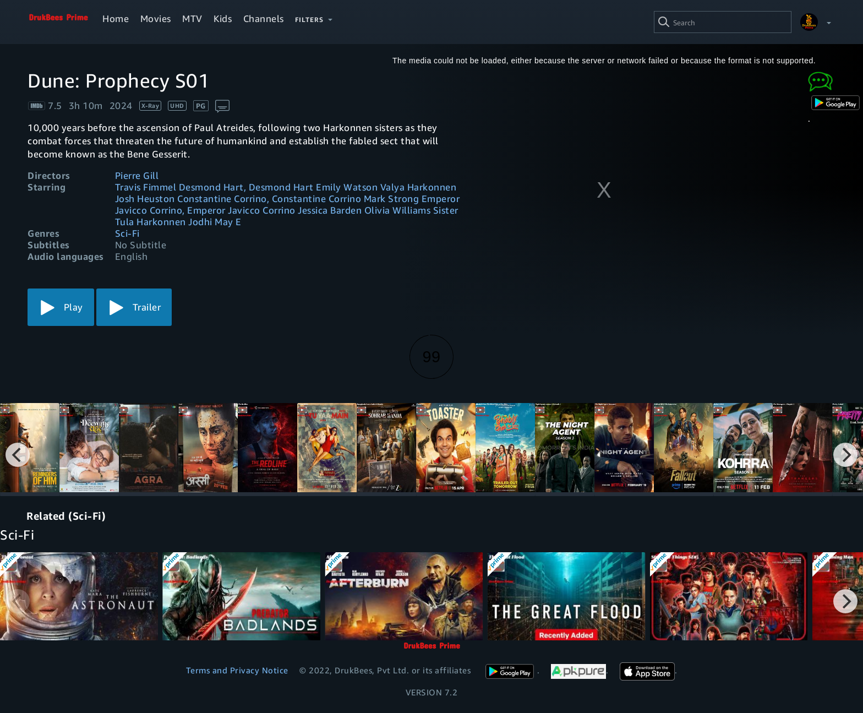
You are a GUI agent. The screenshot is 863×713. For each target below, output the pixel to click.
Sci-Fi (127, 233)
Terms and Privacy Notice (237, 670)
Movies (155, 18)
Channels (263, 18)
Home (115, 18)
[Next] (845, 455)
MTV (192, 18)
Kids (223, 18)
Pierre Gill (137, 175)
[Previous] (18, 455)
